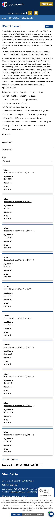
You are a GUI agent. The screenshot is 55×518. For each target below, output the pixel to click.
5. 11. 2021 (7, 266)
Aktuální (7, 189)
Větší (26, 13)
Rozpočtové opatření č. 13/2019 (19, 376)
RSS (49, 26)
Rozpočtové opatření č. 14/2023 (19, 231)
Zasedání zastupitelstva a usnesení (29, 125)
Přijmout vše (16, 514)
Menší (21, 13)
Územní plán (45, 121)
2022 (41, 92)
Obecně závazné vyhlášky (38, 110)
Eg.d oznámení (31, 99)
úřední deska (30, 121)
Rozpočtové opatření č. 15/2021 (19, 201)
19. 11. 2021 (8, 179)
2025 (24, 96)
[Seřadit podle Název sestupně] (10, 134)
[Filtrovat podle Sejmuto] (27, 153)
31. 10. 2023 (8, 412)
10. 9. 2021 (8, 354)
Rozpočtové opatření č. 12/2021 (19, 435)
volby (6, 125)
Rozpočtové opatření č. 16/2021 (19, 172)
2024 (15, 96)
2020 (24, 92)
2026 (33, 96)
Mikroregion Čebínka (13, 110)
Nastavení (39, 514)
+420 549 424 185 (20, 489)
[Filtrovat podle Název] (27, 138)
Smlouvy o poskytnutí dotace (30, 118)
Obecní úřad (14, 18)
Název (5, 134)
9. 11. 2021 (7, 208)
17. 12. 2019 (8, 295)
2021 (32, 92)
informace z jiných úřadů (15, 103)
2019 (16, 92)
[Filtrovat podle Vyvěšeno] (27, 146)
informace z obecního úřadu (17, 107)
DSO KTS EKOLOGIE (12, 99)
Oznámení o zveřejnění (14, 114)
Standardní (24, 13)
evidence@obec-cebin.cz (16, 496)
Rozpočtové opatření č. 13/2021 (19, 347)
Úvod (4, 18)
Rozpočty (8, 118)
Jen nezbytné (28, 514)
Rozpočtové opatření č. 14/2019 (19, 289)
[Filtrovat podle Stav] (27, 161)
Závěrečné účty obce (13, 129)
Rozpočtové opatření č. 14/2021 (19, 260)
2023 (6, 96)
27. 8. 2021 (8, 441)
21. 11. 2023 (8, 237)
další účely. (50, 503)
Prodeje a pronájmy (37, 114)
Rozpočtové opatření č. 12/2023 (19, 405)
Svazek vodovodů (12, 121)
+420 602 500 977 (17, 492)
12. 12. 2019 (8, 383)
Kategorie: (6, 92)
